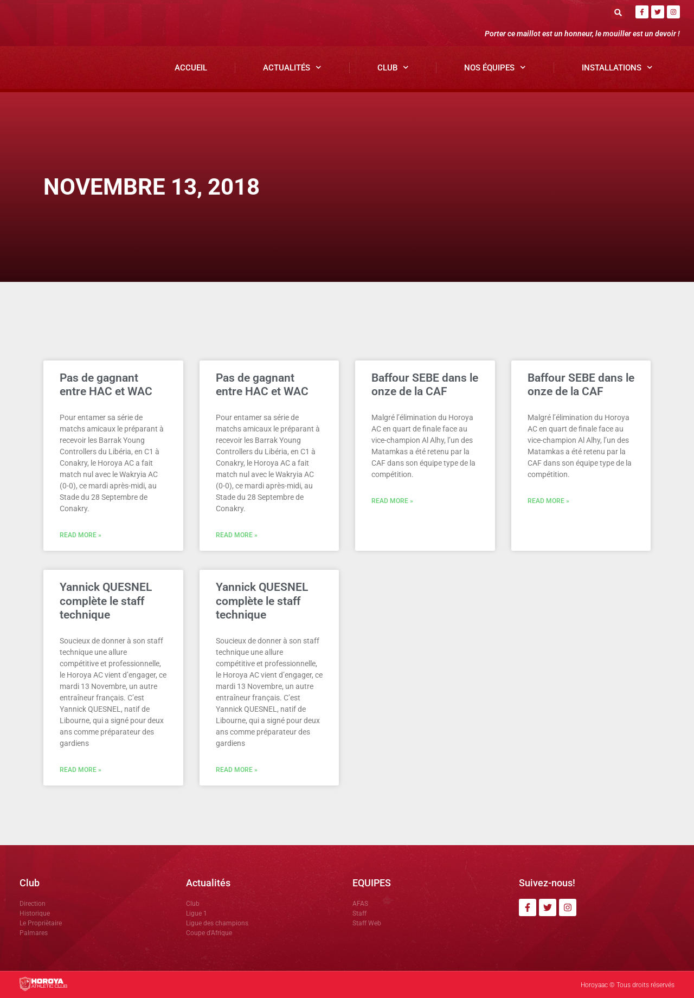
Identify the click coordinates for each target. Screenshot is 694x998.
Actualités (292, 67)
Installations (617, 67)
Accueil (191, 68)
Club (393, 67)
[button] (618, 12)
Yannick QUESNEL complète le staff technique (106, 601)
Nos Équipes (495, 67)
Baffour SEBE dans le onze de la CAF (424, 384)
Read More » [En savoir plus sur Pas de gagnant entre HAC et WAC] (80, 535)
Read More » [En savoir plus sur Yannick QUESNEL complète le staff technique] (80, 770)
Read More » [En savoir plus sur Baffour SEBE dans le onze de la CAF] (392, 501)
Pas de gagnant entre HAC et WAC (106, 384)
